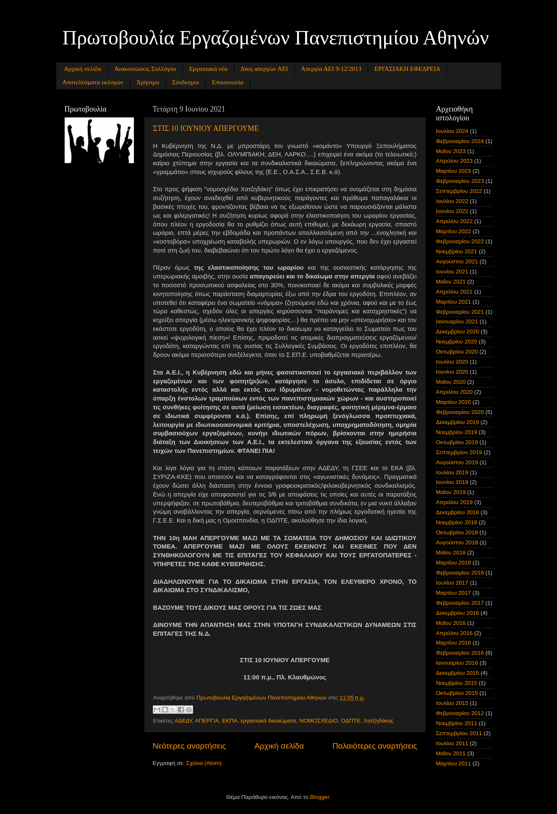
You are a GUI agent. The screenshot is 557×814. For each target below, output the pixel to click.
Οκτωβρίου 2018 (457, 532)
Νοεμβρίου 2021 (456, 251)
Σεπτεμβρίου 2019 (459, 452)
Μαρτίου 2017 (453, 593)
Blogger (319, 797)
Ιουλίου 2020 (452, 362)
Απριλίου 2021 (454, 292)
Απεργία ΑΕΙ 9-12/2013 (331, 68)
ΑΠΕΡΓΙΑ (207, 721)
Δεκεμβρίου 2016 (457, 613)
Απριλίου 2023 (454, 161)
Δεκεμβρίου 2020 (457, 331)
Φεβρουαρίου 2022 (460, 241)
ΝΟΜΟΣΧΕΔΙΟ (318, 721)
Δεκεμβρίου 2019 (457, 422)
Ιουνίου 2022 (452, 211)
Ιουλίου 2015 (452, 703)
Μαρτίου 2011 (453, 763)
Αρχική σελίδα (82, 68)
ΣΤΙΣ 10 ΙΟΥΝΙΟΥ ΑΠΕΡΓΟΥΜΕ (206, 128)
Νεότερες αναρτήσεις (189, 745)
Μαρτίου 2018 (453, 562)
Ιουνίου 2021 (452, 271)
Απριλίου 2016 (454, 633)
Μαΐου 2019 (451, 492)
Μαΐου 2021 (451, 281)
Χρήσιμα (147, 82)
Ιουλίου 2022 (452, 201)
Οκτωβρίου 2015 (457, 693)
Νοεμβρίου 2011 (456, 723)
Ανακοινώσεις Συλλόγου (145, 68)
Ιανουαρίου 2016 (457, 663)
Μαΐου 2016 (451, 623)
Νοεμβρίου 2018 (456, 522)
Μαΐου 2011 (451, 753)
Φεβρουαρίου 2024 (460, 141)
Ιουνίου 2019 (452, 482)
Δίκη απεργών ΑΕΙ (264, 68)
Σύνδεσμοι (185, 82)
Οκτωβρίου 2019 (457, 442)
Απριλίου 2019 (454, 502)
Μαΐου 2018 (451, 552)
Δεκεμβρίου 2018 (457, 512)
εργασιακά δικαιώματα (268, 721)
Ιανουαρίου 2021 (457, 321)
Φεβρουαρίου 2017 (460, 603)
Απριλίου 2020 (454, 392)
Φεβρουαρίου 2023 (460, 181)
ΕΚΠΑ (230, 721)
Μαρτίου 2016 (453, 643)
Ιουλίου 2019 (452, 472)
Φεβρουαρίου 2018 (460, 573)
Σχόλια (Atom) (203, 763)
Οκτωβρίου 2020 (457, 351)
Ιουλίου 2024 (452, 131)
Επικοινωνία (227, 82)
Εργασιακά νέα (208, 68)
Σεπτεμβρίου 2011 (459, 733)
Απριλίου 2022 (454, 221)
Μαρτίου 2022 (453, 231)
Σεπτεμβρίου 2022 (459, 191)
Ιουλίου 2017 (452, 583)
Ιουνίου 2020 (452, 372)
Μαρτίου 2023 (453, 171)
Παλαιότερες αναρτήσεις (374, 745)
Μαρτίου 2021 (453, 302)
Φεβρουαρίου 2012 (460, 713)
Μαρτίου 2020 (453, 402)
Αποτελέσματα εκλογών (93, 82)
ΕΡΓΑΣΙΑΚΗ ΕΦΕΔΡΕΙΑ (407, 68)
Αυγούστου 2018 (457, 542)
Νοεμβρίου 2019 (456, 432)
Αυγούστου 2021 (457, 261)
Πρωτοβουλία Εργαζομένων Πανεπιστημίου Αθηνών (276, 37)
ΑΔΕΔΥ (183, 721)
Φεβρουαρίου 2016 (460, 653)
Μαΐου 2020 (451, 382)
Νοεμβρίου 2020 (456, 341)
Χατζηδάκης (378, 721)
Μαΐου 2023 (451, 151)
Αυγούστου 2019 (457, 462)
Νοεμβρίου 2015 (456, 683)
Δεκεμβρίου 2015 (457, 673)
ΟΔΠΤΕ (350, 721)
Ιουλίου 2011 (452, 743)
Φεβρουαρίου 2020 (460, 412)
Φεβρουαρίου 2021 (460, 312)
